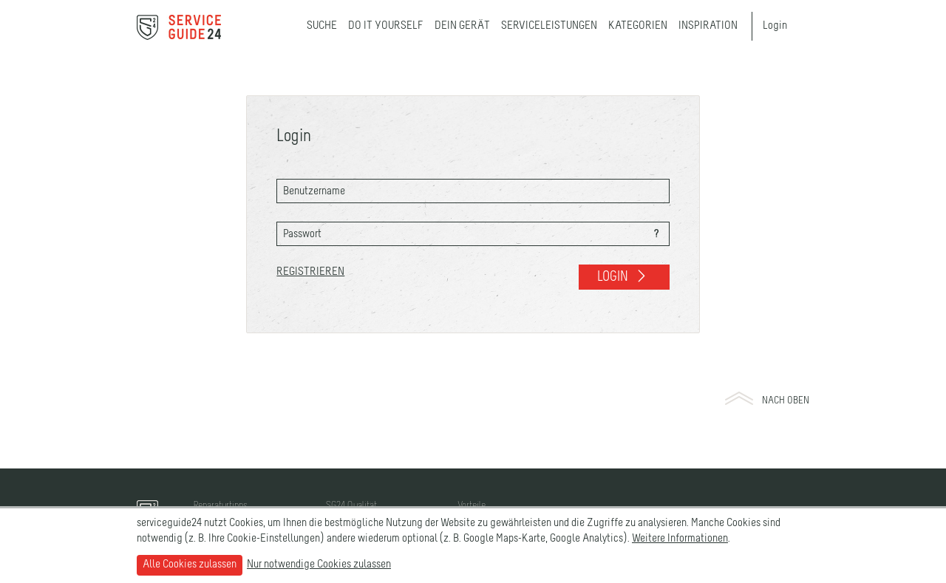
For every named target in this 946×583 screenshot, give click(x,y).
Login (775, 26)
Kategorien (637, 26)
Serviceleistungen (549, 26)
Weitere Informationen (680, 539)
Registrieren (310, 272)
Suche (322, 26)
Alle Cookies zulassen (189, 564)
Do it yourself (385, 26)
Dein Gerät (462, 26)
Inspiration (708, 26)
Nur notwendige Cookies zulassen (319, 564)
